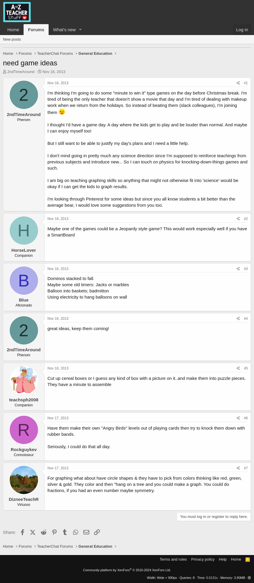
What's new (64, 29)
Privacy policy (203, 559)
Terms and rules (173, 559)
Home (13, 29)
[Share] (238, 83)
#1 (246, 83)
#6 (246, 418)
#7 (246, 468)
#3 (246, 269)
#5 (246, 368)
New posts (12, 39)
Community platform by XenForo (127, 570)
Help (223, 559)
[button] (80, 29)
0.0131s (212, 577)
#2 (246, 219)
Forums (36, 29)
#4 (246, 319)
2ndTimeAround (20, 71)
